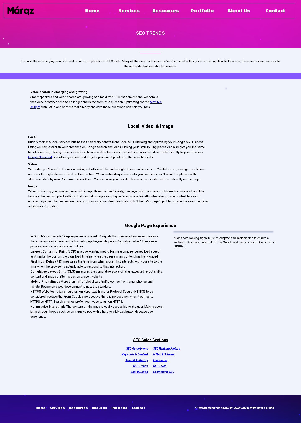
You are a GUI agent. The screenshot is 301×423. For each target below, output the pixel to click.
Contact (138, 408)
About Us (99, 408)
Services (57, 408)
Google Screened (40, 157)
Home (41, 408)
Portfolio (119, 408)
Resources (78, 408)
